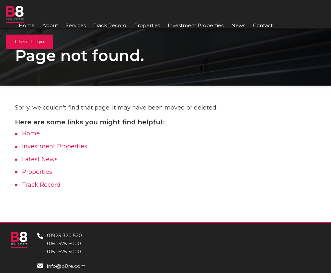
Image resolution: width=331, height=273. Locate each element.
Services (76, 26)
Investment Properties (195, 26)
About (50, 26)
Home (27, 26)
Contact (263, 26)
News (238, 26)
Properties (147, 26)
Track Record (110, 26)
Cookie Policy (300, 255)
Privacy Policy (300, 264)
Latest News (40, 159)
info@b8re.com (66, 266)
